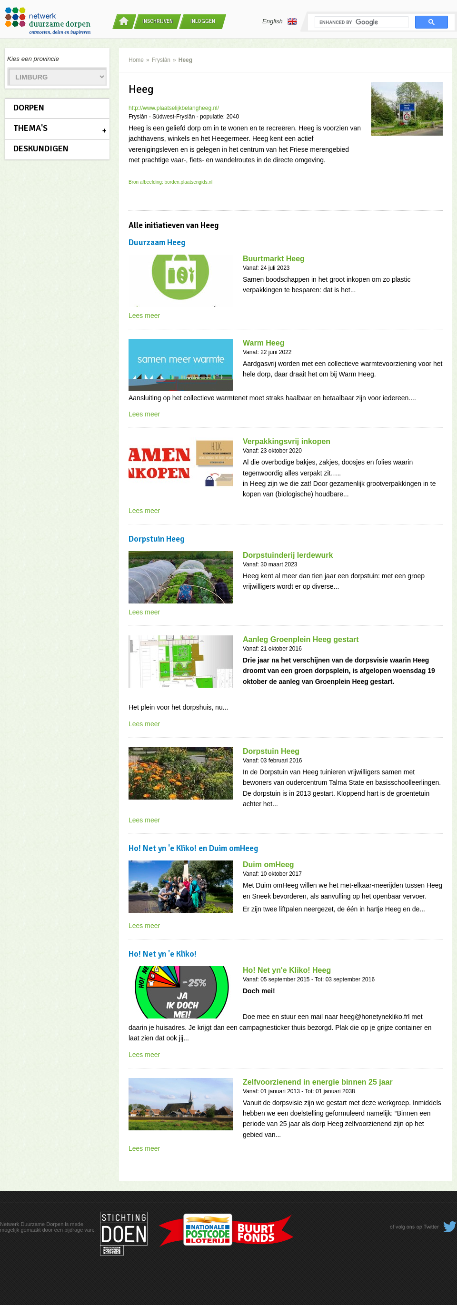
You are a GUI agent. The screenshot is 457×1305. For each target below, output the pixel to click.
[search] (360, 22)
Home (136, 60)
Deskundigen (41, 148)
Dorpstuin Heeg (271, 751)
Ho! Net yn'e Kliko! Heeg (287, 970)
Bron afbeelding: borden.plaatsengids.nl (170, 182)
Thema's (30, 128)
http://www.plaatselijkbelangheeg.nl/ (174, 108)
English (279, 21)
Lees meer (144, 315)
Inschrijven (157, 21)
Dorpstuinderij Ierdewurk (288, 555)
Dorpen (28, 107)
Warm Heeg (263, 343)
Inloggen (202, 21)
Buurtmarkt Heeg (274, 259)
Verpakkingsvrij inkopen (286, 441)
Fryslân (161, 60)
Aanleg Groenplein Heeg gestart (301, 639)
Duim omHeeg (268, 864)
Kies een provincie (33, 58)
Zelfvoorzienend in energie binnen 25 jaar (318, 1082)
